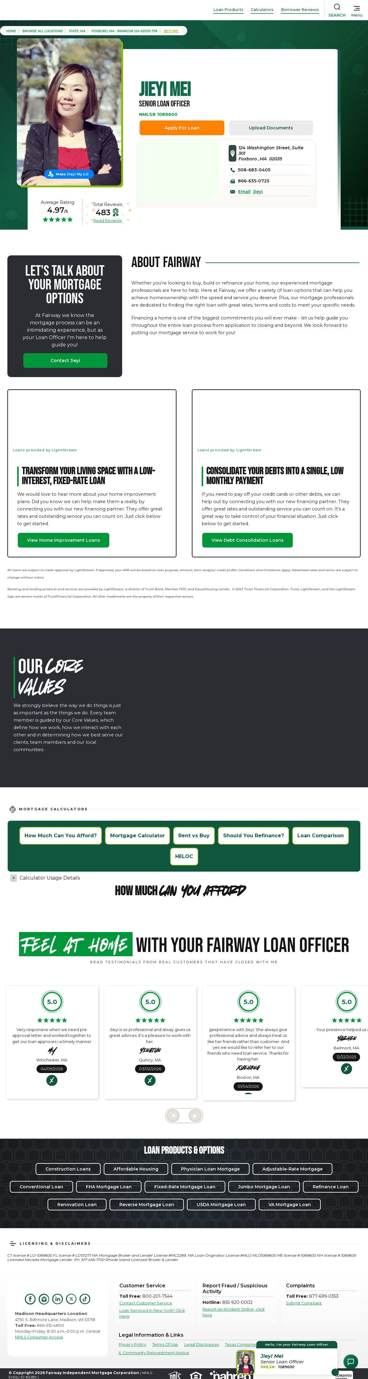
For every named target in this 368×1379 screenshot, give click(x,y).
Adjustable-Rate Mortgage (292, 1169)
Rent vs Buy (194, 835)
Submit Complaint (304, 1303)
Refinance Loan (331, 1187)
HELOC (184, 856)
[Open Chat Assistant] (350, 1361)
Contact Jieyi (65, 360)
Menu (356, 15)
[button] (288, 1357)
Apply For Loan (182, 128)
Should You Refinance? (253, 835)
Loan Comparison (320, 835)
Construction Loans (68, 1169)
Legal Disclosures (201, 1344)
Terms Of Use (165, 1344)
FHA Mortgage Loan (109, 1187)
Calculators (262, 9)
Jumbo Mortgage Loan (264, 1187)
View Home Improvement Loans (63, 540)
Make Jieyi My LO (72, 174)
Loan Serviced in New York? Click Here (152, 1313)
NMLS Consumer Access (39, 1337)
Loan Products (228, 9)
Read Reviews (107, 220)
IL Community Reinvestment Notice (154, 1352)
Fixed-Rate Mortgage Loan (184, 1187)
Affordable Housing (136, 1169)
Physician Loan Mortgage (210, 1169)
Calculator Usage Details (50, 878)
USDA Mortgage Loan (221, 1204)
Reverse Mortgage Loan (146, 1204)
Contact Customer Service (145, 1303)
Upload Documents (271, 128)
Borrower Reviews (300, 9)
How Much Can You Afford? (61, 835)
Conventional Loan (41, 1187)
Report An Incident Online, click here (234, 1312)
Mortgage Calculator (137, 835)
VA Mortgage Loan (290, 1204)
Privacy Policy (132, 1344)
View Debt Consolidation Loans (247, 540)
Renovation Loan (77, 1204)
